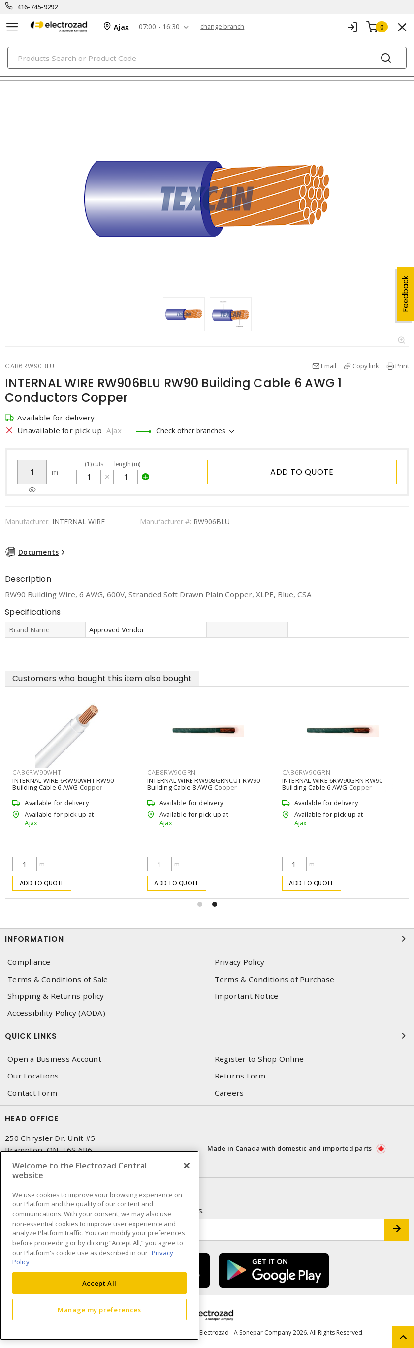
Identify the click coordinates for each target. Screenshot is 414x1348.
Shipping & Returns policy (55, 996)
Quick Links (207, 1035)
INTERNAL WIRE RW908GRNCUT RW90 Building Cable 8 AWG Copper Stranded (203, 787)
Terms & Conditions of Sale (57, 979)
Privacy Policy (240, 962)
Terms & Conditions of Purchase (275, 979)
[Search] (207, 58)
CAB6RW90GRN (306, 772)
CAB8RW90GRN (171, 772)
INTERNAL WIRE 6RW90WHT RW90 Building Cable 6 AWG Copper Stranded (63, 787)
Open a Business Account (54, 1059)
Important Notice (247, 996)
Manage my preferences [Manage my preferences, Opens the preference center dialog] (99, 1309)
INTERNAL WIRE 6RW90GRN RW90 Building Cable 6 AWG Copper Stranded (332, 787)
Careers (229, 1093)
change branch (222, 26)
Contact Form (32, 1093)
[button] (199, 904)
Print (402, 365)
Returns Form (240, 1075)
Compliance (29, 962)
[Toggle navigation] (12, 26)
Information (207, 938)
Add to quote (301, 472)
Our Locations (33, 1075)
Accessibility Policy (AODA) (56, 1013)
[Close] (186, 1165)
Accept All (99, 1283)
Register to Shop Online (259, 1059)
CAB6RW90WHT (36, 772)
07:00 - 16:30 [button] (159, 27)
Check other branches (190, 430)
